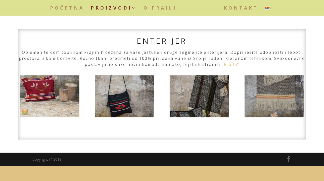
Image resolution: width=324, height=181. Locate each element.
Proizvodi (111, 8)
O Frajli (160, 8)
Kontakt (241, 8)
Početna (67, 8)
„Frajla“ (230, 64)
